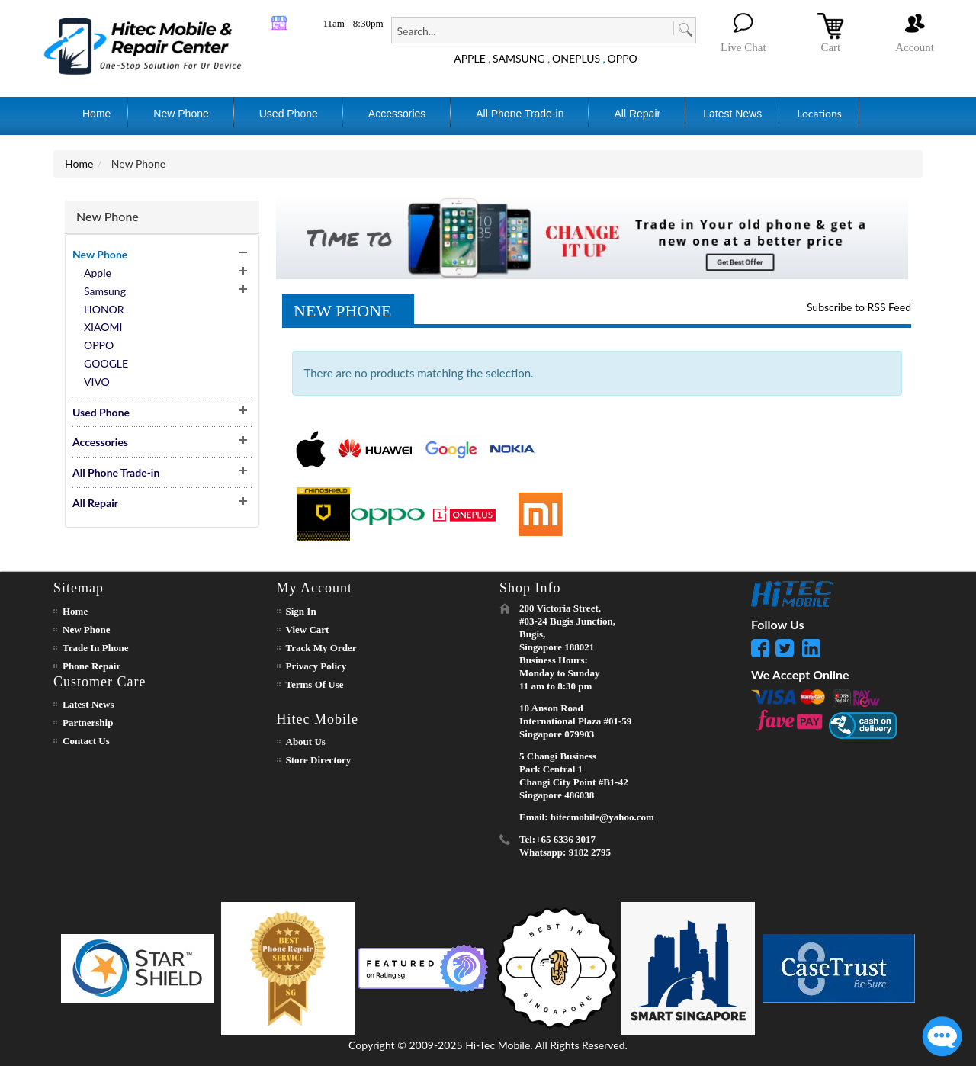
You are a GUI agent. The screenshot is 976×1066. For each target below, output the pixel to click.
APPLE (470, 58)
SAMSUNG (519, 58)
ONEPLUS (576, 58)
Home (79, 163)
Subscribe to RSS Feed (859, 306)
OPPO (622, 58)
